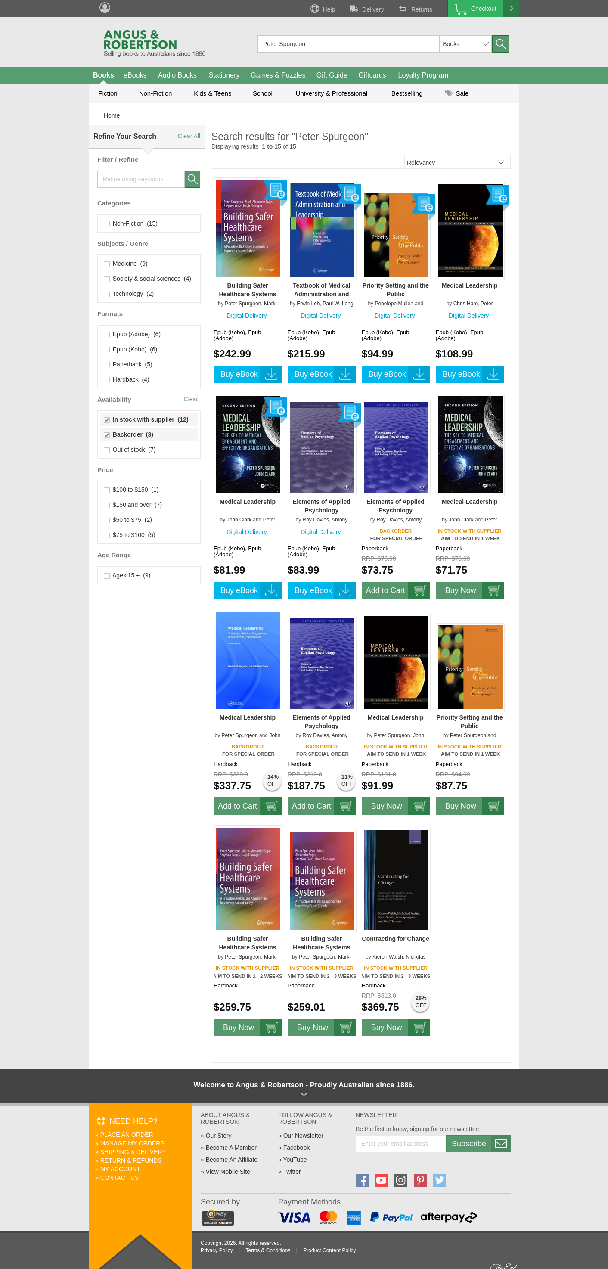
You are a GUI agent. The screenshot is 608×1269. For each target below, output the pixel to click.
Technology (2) (129, 293)
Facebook (296, 1147)
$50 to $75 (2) (128, 519)
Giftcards (372, 75)
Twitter (292, 1171)
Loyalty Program (423, 75)
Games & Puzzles (278, 75)
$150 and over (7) (133, 504)
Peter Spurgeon (243, 304)
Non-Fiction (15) (131, 223)
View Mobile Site (228, 1171)
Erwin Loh (308, 304)
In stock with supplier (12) (146, 419)
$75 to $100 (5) (129, 534)
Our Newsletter (303, 1135)
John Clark (239, 520)
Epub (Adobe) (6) (132, 334)
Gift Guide (331, 75)
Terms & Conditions (267, 1250)
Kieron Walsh (387, 957)
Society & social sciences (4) (147, 278)
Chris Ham (465, 304)
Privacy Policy (217, 1250)
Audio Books (177, 75)
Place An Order (126, 1134)
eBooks (135, 75)
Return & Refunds (131, 1160)
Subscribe (481, 1144)
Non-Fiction (155, 93)
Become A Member (231, 1147)
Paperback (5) (128, 364)
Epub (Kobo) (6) (130, 349)
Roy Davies (316, 520)
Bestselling (407, 93)
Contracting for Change (395, 938)
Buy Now (474, 590)
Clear (191, 399)
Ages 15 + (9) (127, 575)
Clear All (189, 136)
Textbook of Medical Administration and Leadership (322, 294)
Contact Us (119, 1177)
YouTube (295, 1159)
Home (112, 115)
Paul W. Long (338, 304)
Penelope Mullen (394, 304)
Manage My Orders (132, 1143)
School (263, 93)
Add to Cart (398, 590)
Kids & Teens (212, 93)
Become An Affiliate (231, 1159)
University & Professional (332, 93)
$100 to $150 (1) (131, 489)
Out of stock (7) (129, 449)
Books (103, 75)
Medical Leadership (470, 285)
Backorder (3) (128, 434)
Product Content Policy (329, 1250)
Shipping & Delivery (133, 1151)
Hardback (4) (126, 379)
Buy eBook (251, 374)
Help (322, 8)
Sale (456, 93)
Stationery (223, 75)
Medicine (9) (126, 263)
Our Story (219, 1135)
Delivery (366, 8)
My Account (120, 1169)
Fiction (107, 93)
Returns (414, 8)
